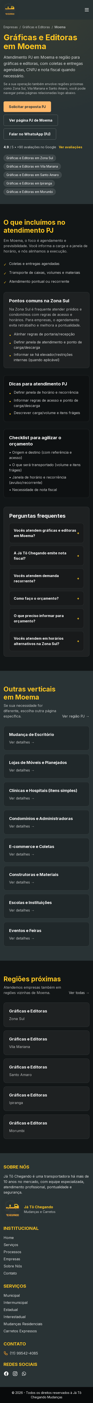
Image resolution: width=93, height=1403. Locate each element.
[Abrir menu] (86, 9)
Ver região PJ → (75, 716)
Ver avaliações (70, 147)
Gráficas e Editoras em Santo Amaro (32, 175)
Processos (12, 1252)
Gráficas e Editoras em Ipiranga (29, 183)
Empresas (11, 27)
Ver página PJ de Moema (30, 120)
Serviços (11, 1245)
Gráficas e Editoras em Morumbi (29, 192)
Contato (10, 1273)
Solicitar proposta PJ (27, 106)
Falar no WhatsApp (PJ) (30, 134)
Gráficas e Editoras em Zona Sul (29, 158)
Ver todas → (79, 992)
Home (9, 1237)
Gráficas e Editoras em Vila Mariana (32, 166)
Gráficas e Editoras (36, 27)
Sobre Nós (13, 1266)
